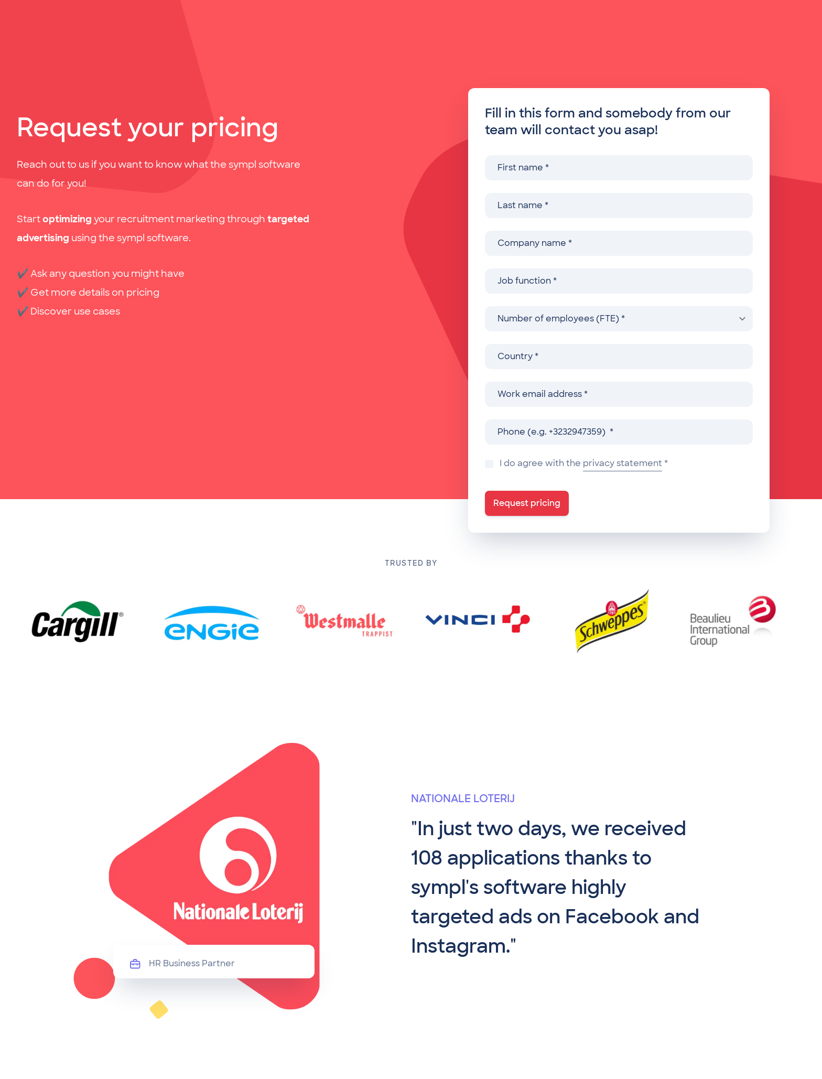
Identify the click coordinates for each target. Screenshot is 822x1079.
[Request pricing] (527, 503)
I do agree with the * (584, 464)
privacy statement (622, 463)
